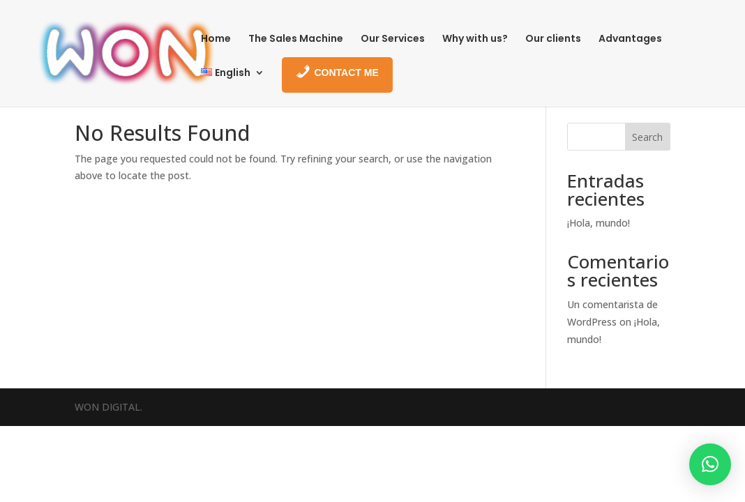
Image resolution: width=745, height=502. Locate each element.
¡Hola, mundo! (598, 222)
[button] (710, 464)
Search (647, 137)
